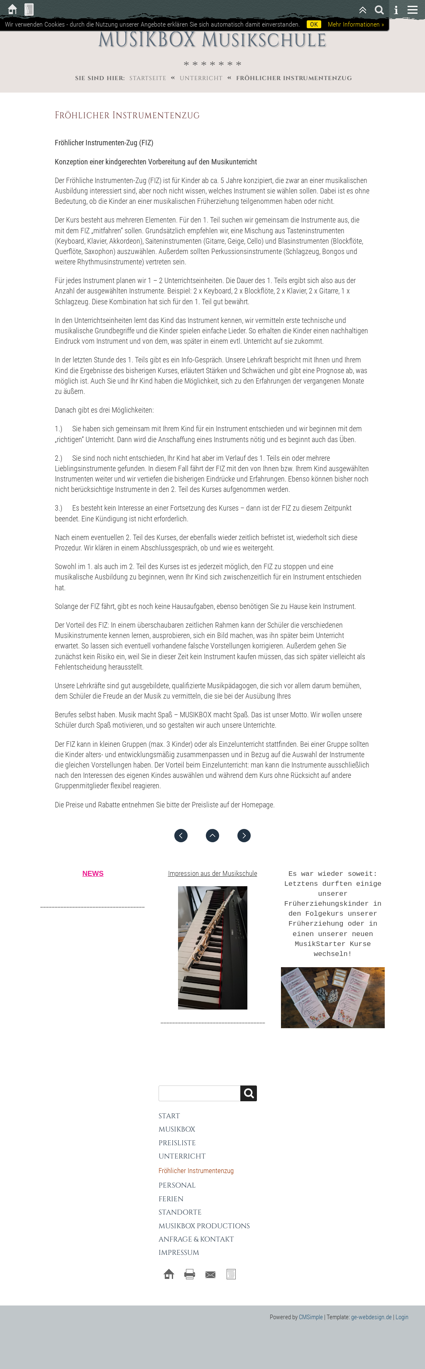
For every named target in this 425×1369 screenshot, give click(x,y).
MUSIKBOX (177, 1122)
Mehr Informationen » (356, 24)
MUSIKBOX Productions (204, 1218)
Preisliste (177, 1135)
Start (169, 1108)
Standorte (180, 1205)
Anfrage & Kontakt (196, 1232)
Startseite (147, 78)
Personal (177, 1178)
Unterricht (201, 78)
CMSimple (311, 1309)
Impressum (179, 1245)
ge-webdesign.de (371, 1309)
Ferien (171, 1191)
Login (402, 1309)
